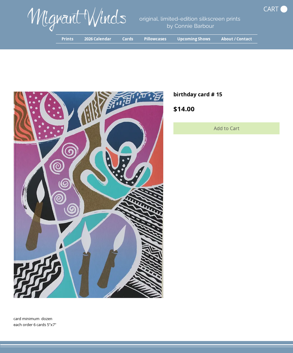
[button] (67, 39)
